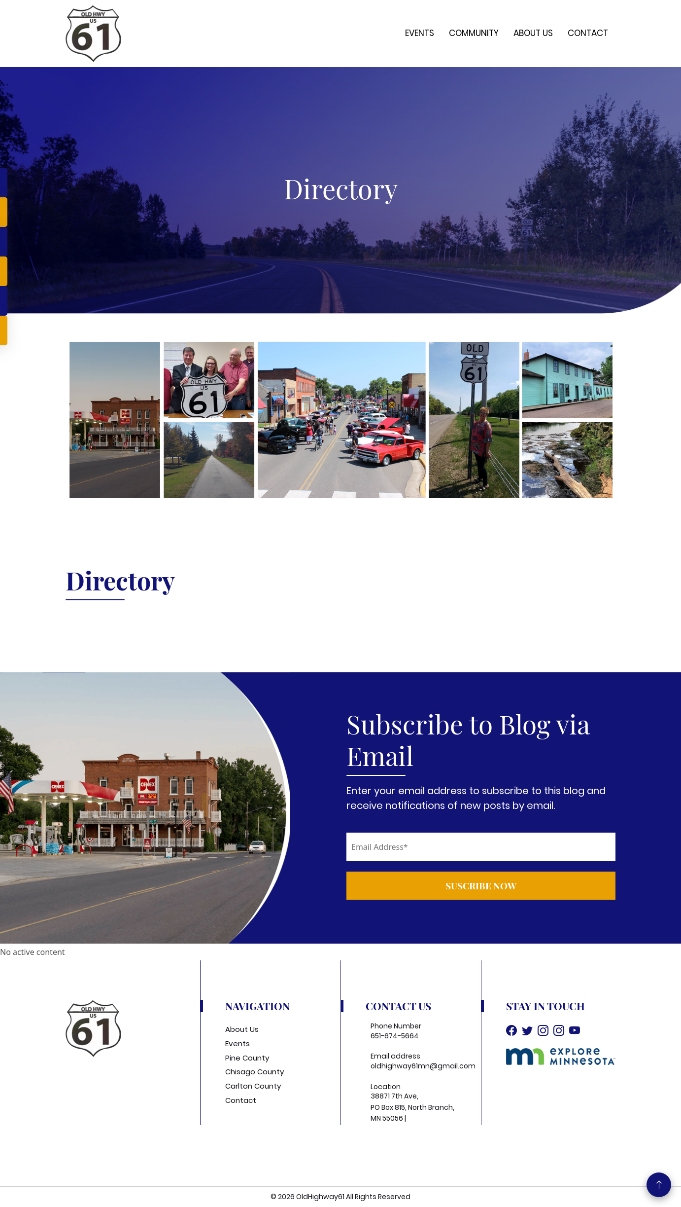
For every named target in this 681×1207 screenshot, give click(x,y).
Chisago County (254, 1071)
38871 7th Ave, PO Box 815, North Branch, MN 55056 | (412, 1107)
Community (474, 33)
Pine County (247, 1058)
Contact (588, 33)
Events (419, 33)
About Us (533, 33)
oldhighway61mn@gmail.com (423, 1066)
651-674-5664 (395, 1036)
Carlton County (253, 1086)
